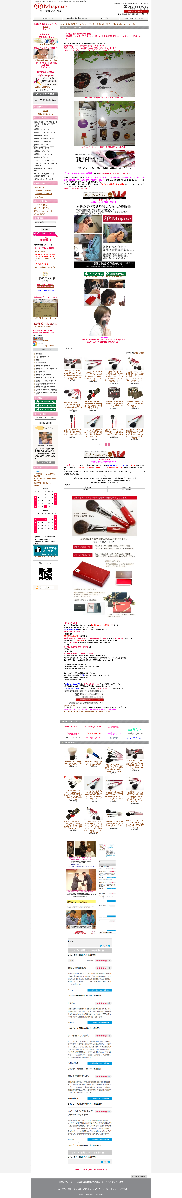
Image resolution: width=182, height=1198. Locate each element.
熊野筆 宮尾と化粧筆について (45, 387)
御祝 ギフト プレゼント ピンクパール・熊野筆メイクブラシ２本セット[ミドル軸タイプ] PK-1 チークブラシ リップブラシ (135, 817)
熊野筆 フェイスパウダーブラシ (44, 132)
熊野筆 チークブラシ (41, 135)
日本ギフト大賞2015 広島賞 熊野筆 (46, 390)
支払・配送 (67, 1189)
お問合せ (134, 18)
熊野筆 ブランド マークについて (46, 369)
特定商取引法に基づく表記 (85, 1189)
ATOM (50, 587)
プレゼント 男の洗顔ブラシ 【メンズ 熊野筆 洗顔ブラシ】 (45, 175)
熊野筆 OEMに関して (43, 366)
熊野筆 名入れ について (43, 375)
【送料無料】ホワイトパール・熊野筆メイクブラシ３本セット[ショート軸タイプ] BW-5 (114, 817)
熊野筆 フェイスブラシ (41, 129)
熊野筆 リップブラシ (41, 157)
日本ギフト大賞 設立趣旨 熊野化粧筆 (46, 393)
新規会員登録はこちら (45, 114)
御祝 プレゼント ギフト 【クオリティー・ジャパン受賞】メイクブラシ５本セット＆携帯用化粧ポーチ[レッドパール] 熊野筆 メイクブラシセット (73, 368)
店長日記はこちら (45, 462)
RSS (43, 587)
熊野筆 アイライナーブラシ (43, 154)
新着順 (141, 353)
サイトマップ (40, 372)
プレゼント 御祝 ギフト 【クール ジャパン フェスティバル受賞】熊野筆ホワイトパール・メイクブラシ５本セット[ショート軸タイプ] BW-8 (73, 788)
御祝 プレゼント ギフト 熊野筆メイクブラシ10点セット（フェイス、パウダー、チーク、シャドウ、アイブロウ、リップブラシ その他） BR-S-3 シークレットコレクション (135, 370)
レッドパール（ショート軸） (126, 24)
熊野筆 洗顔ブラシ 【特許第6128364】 (43, 170)
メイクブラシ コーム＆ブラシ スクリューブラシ (45, 164)
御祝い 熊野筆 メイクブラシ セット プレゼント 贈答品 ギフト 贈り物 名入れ (45, 124)
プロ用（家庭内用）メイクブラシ (45, 267)
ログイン (45, 111)
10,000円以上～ (39, 197)
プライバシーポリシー (108, 1189)
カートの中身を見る (45, 94)
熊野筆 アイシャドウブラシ (43, 148)
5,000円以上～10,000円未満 (43, 194)
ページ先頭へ (139, 1176)
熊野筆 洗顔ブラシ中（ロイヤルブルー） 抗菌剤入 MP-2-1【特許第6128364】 (93, 756)
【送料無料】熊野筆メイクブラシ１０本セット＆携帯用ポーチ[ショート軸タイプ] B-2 (135, 397)
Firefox (40, 340)
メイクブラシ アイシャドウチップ (45, 160)
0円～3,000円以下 (40, 187)
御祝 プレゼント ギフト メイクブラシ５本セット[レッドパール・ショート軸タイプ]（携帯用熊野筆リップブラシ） (73, 398)
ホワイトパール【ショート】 (43, 211)
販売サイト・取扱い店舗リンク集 (46, 381)
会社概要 (39, 354)
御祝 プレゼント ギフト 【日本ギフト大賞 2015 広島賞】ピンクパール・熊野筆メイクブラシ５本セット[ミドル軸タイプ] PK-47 (114, 759)
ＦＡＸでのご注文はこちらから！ (45, 556)
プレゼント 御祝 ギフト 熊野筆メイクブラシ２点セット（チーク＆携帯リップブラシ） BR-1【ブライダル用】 (73, 426)
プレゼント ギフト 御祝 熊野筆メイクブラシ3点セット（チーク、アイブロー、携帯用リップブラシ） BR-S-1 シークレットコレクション (94, 369)
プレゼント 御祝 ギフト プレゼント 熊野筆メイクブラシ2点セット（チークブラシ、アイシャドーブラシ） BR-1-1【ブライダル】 (93, 427)
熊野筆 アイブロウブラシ (42, 151)
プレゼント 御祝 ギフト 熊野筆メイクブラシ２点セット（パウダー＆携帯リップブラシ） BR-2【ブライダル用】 (114, 426)
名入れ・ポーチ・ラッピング (43, 179)
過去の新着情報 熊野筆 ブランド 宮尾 (46, 384)
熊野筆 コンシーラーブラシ (43, 142)
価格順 (136, 353)
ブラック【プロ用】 (40, 214)
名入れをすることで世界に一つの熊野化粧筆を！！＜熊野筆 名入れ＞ (87, 711)
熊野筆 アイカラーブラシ (42, 145)
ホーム (47, 18)
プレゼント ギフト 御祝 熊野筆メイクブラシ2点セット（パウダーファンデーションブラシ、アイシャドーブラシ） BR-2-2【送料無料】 (135, 427)
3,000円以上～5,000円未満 (43, 190)
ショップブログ (105, 18)
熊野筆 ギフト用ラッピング (45, 378)
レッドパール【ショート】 (42, 205)
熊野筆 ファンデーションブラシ (44, 138)
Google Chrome (43, 346)
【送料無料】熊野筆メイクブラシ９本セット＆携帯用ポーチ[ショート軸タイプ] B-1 (114, 397)
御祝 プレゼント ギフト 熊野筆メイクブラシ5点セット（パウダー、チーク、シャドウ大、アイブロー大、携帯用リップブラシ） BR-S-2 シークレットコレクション (114, 370)
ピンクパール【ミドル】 (42, 208)
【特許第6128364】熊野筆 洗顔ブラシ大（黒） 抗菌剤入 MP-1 (73, 756)
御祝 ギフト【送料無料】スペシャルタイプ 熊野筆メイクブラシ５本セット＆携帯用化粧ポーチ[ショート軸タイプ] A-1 (93, 398)
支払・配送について (76, 18)
